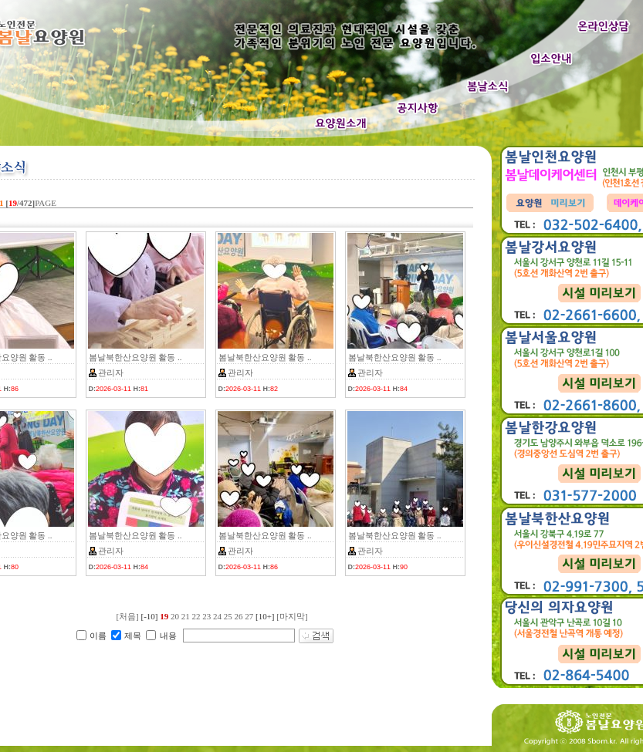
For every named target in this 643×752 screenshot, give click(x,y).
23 (206, 616)
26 (238, 616)
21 (185, 616)
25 (228, 616)
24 (217, 616)
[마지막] (291, 616)
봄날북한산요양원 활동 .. (135, 357)
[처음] (127, 616)
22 (195, 616)
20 (175, 616)
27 (249, 616)
